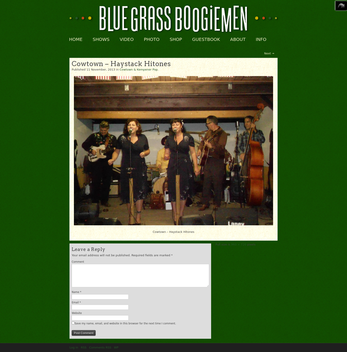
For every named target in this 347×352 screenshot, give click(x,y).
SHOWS (101, 39)
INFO (261, 39)
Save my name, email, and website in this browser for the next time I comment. (125, 323)
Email (76, 302)
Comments (100, 347)
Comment (78, 261)
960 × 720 (238, 244)
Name (76, 292)
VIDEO (127, 39)
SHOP (176, 39)
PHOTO (152, 39)
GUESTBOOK (206, 39)
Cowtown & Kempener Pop (139, 69)
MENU (341, 5)
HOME (76, 39)
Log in (73, 347)
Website (77, 313)
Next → (269, 53)
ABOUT (238, 39)
